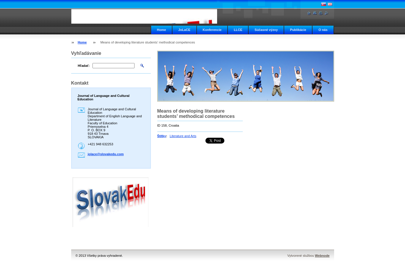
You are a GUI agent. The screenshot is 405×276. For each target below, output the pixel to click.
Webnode (322, 255)
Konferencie (212, 30)
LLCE (238, 30)
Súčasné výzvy (266, 30)
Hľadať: (84, 65)
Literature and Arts (183, 136)
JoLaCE (184, 30)
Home (161, 30)
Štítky (161, 136)
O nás (322, 30)
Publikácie (298, 30)
